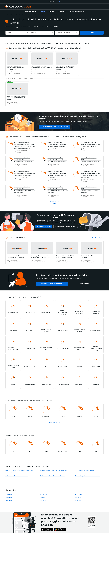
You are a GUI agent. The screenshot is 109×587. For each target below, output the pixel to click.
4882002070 (78, 500)
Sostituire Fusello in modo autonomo (84, 471)
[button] (61, 11)
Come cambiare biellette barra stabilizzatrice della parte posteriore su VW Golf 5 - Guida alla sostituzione (24, 173)
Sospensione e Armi (26, 15)
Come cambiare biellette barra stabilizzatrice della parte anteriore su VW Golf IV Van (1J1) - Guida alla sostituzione (90, 189)
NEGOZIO (51, 1)
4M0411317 (78, 497)
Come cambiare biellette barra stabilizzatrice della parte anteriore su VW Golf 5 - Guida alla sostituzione (90, 144)
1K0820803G (9, 500)
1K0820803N (9, 497)
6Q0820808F (43, 494)
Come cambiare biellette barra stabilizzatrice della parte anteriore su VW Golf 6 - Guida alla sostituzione (57, 144)
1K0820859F (8, 494)
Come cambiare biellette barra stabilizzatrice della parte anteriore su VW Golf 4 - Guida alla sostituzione (57, 160)
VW (51, 15)
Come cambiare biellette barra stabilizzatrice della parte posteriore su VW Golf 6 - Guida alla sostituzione (91, 160)
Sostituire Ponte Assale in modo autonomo (16, 476)
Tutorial (18, 15)
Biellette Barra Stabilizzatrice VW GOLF (55, 126)
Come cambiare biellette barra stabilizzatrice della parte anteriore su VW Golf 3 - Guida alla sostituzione (24, 160)
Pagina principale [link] (9, 15)
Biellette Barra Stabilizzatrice (41, 15)
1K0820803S (78, 494)
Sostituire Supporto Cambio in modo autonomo (87, 476)
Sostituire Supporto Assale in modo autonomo (52, 476)
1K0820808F (43, 497)
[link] (31, 11)
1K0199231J (43, 500)
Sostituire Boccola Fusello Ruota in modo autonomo (54, 471)
